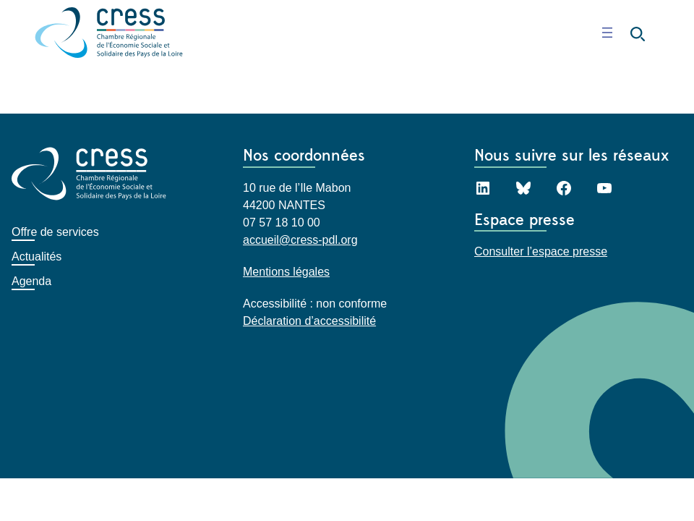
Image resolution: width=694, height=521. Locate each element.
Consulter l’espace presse (540, 251)
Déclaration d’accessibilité (309, 320)
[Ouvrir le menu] (607, 32)
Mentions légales (286, 271)
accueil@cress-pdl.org (300, 239)
